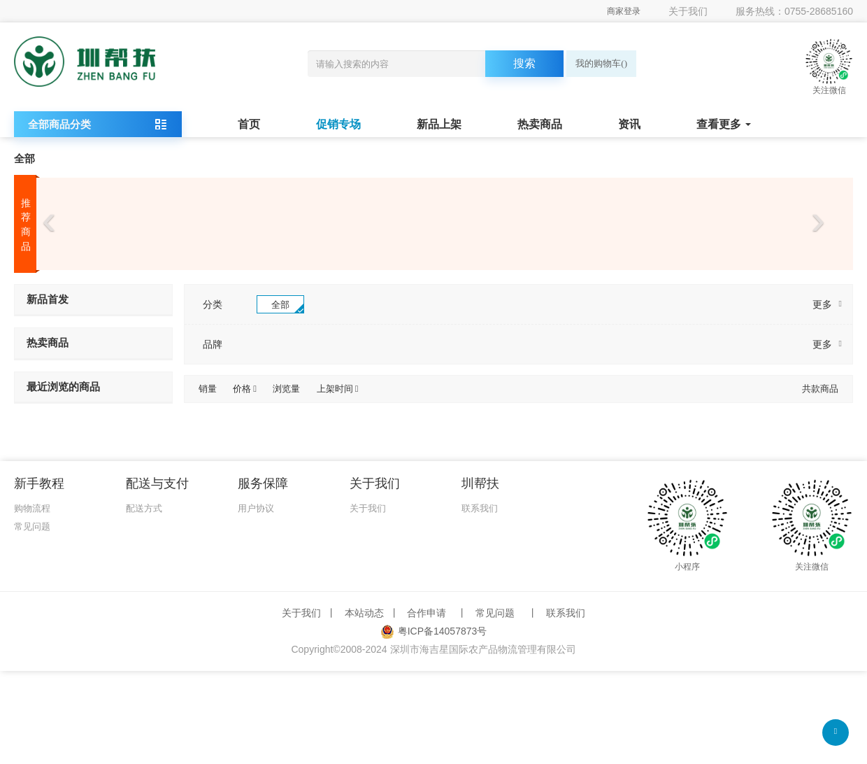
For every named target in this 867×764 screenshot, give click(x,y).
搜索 (524, 63)
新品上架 (439, 124)
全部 (24, 158)
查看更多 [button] (723, 124)
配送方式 (144, 508)
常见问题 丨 (506, 612)
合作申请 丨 (437, 612)
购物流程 (32, 508)
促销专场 (338, 124)
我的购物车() (601, 63)
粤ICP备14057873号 (433, 631)
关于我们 (688, 11)
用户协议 (256, 508)
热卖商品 (539, 124)
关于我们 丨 (310, 612)
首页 (249, 124)
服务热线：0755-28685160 (794, 11)
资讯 (629, 124)
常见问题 (32, 526)
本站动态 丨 (373, 612)
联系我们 (479, 508)
